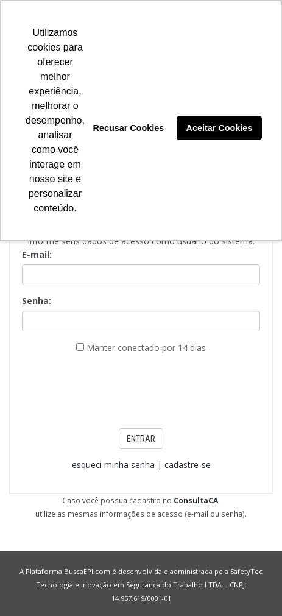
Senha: (36, 300)
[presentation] (141, 387)
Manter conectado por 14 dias (146, 347)
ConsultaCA (196, 500)
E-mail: (37, 254)
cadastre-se (187, 464)
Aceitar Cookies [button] (219, 128)
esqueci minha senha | (118, 464)
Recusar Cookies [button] (128, 128)
